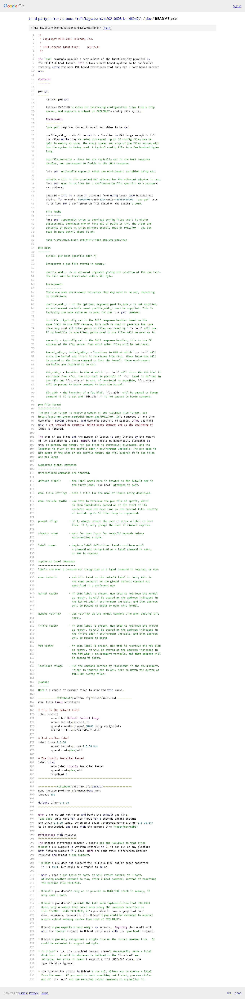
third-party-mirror (44, 18)
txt (229, 993)
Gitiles (23, 993)
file (107, 28)
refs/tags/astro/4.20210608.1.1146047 (107, 18)
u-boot (68, 18)
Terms (44, 993)
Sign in (237, 6)
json (238, 993)
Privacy (33, 993)
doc (149, 18)
